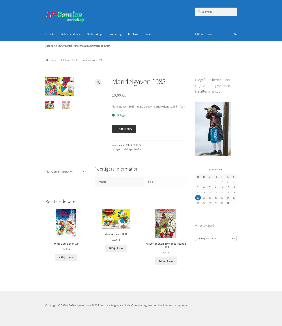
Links (148, 34)
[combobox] (216, 238)
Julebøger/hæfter (70, 60)
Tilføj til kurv (124, 128)
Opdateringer (95, 34)
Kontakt (133, 34)
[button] (98, 82)
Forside (49, 34)
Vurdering (116, 34)
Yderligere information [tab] (59, 171)
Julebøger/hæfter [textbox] (215, 238)
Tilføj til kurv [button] (66, 257)
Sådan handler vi (71, 34)
